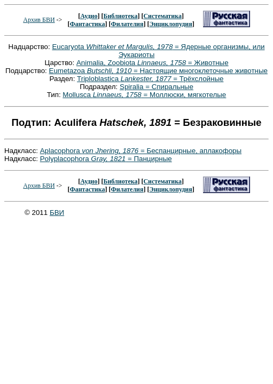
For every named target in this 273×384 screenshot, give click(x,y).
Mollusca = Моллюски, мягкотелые (144, 95)
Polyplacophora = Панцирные (106, 159)
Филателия (127, 24)
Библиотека (120, 16)
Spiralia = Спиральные (156, 87)
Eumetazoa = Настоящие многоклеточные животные (158, 71)
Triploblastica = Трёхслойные (150, 79)
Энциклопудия (171, 24)
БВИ (57, 213)
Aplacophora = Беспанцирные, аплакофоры (140, 151)
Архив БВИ (38, 19)
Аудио (88, 16)
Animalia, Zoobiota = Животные (152, 63)
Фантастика (87, 24)
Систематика (162, 16)
